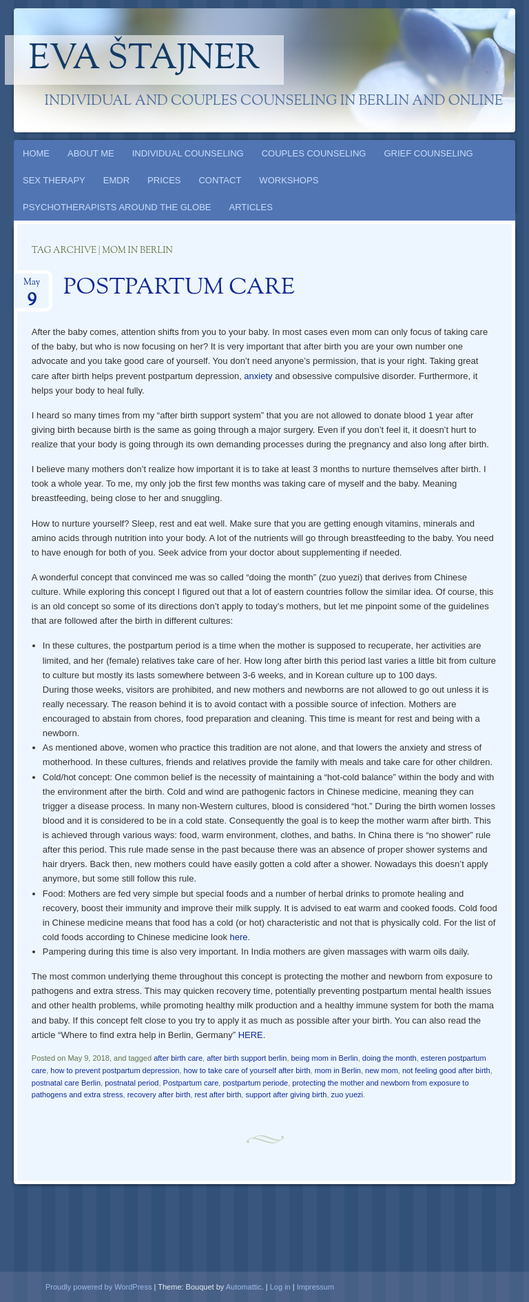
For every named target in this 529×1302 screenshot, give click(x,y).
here (239, 937)
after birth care (178, 1058)
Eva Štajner (144, 60)
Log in (280, 1287)
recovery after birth (159, 1094)
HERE (250, 1035)
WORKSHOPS (288, 180)
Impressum (315, 1287)
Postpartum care (191, 1083)
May (31, 286)
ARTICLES (251, 207)
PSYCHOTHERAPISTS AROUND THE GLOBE (117, 207)
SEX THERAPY (54, 180)
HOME (36, 153)
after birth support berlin (247, 1058)
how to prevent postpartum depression (114, 1070)
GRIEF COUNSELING (428, 153)
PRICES (163, 180)
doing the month (389, 1058)
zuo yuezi (347, 1094)
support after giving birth (285, 1094)
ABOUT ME (91, 153)
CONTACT (219, 180)
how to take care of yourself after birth (247, 1070)
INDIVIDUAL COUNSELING (188, 153)
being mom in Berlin (324, 1058)
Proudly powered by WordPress (98, 1287)
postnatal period (131, 1083)
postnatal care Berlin (66, 1083)
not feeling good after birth (446, 1070)
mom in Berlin (338, 1070)
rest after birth (217, 1094)
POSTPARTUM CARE (179, 288)
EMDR (116, 180)
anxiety (258, 376)
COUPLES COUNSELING (314, 153)
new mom (381, 1070)
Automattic (244, 1287)
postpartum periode (255, 1083)
